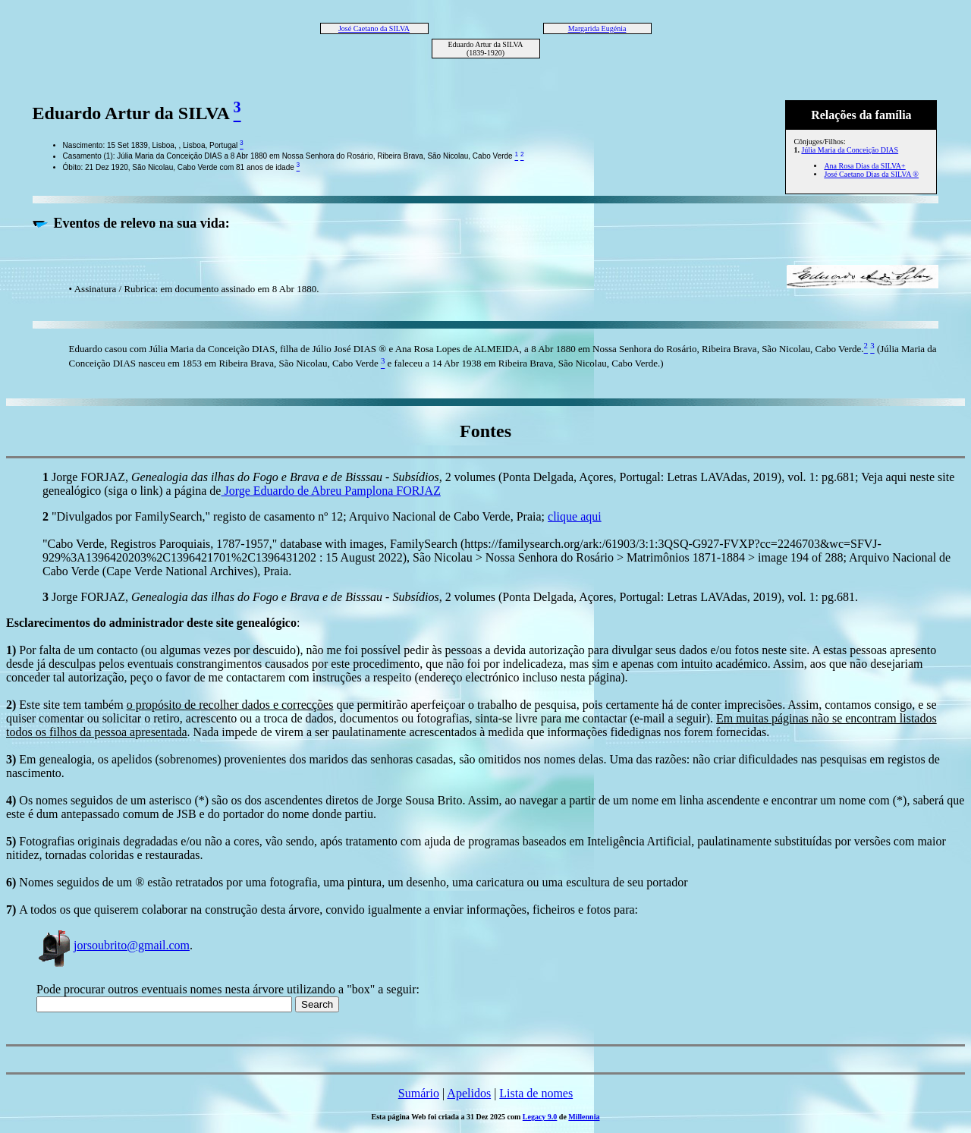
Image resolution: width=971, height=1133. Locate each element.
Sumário (418, 1093)
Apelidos (469, 1093)
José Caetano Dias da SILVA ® (871, 174)
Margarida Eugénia (597, 28)
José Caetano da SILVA (374, 28)
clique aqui (575, 516)
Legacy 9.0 (540, 1117)
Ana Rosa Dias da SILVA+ (864, 166)
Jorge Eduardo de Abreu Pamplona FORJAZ (330, 490)
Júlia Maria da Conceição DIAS (849, 150)
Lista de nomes (536, 1093)
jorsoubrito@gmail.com (113, 945)
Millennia (583, 1117)
